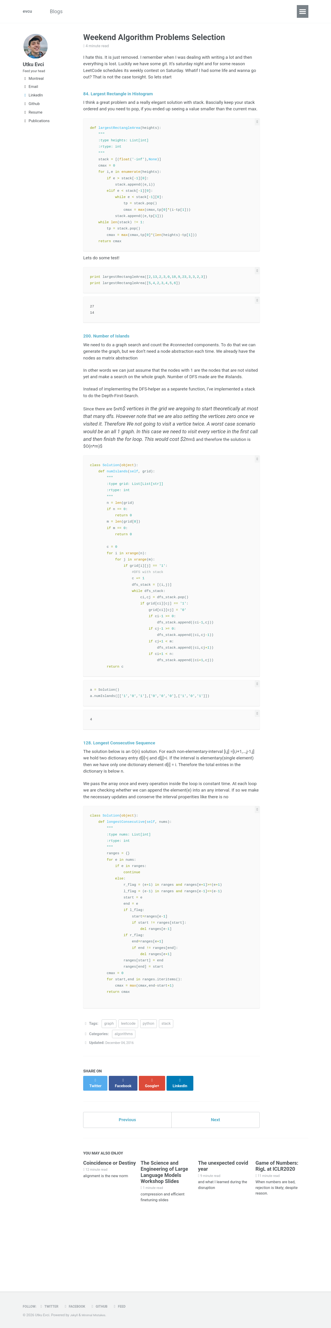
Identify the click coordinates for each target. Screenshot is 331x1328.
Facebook (79, 1306)
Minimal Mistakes (96, 1315)
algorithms (124, 1093)
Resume (33, 117)
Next (215, 1176)
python (148, 1083)
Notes (196, 11)
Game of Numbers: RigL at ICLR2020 (276, 1223)
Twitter (52, 1306)
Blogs (60, 11)
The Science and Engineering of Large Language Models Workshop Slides (164, 1229)
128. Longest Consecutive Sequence (124, 784)
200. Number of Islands (110, 355)
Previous (127, 1176)
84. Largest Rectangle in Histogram (123, 98)
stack (166, 1083)
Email (30, 91)
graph (109, 1083)
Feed (128, 1306)
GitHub (107, 1306)
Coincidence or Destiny (109, 1220)
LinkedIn (33, 99)
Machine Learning (132, 11)
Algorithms (89, 11)
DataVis (171, 11)
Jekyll (74, 1315)
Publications (36, 125)
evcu (28, 11)
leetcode (128, 1083)
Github (31, 108)
